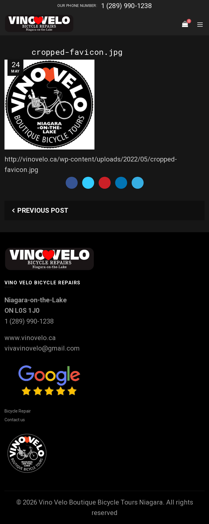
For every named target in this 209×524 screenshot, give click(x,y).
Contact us (14, 419)
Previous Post (42, 210)
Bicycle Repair (17, 411)
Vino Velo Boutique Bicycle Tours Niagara (101, 502)
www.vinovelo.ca (30, 338)
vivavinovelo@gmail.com (42, 348)
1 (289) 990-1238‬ (126, 6)
